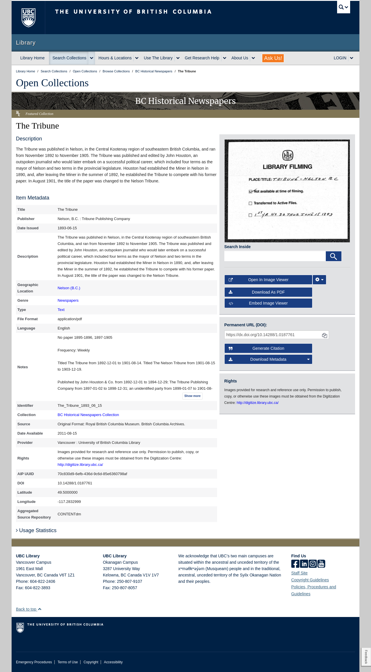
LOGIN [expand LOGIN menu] (340, 58)
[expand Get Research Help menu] (224, 58)
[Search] (333, 256)
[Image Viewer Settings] (319, 280)
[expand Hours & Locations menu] (136, 58)
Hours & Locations (115, 58)
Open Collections (52, 83)
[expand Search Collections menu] (91, 58)
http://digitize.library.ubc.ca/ (80, 464)
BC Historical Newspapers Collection (88, 415)
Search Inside (237, 246)
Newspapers (68, 300)
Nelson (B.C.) (69, 288)
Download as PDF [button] (257, 292)
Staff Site (299, 573)
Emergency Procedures (34, 662)
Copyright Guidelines (310, 580)
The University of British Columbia (28, 17)
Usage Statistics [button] (36, 530)
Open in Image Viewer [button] (259, 279)
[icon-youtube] (321, 564)
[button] (39, 609)
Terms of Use (68, 662)
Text (61, 309)
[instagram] (313, 564)
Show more (192, 396)
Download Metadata (269, 359)
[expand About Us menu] (253, 58)
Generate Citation (256, 348)
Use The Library (158, 58)
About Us (240, 58)
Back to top (29, 609)
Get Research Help (202, 58)
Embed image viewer (258, 303)
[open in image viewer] (287, 190)
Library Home (32, 58)
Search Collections (69, 58)
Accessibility (113, 662)
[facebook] (295, 564)
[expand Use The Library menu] (177, 58)
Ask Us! (273, 58)
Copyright (90, 662)
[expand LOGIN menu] (351, 58)
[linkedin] (304, 564)
